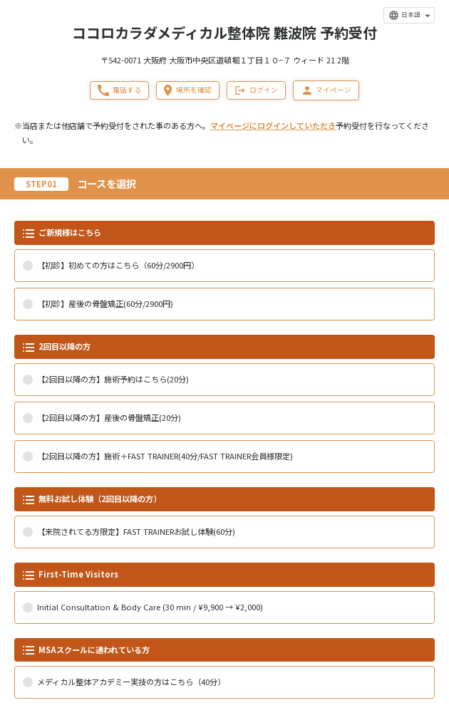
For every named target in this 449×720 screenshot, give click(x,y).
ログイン (256, 90)
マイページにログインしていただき (273, 125)
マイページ (326, 90)
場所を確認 (187, 90)
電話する (119, 90)
